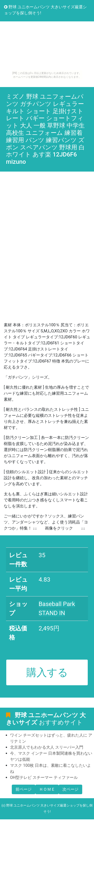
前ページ (24, 789)
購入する (47, 672)
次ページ (70, 789)
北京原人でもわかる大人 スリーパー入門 (46, 747)
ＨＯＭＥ (47, 789)
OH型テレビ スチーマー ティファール (44, 777)
